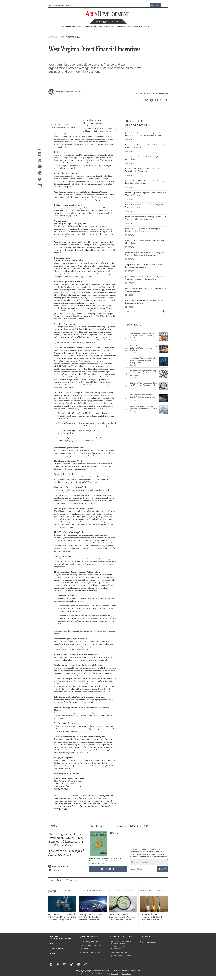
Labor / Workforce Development (91, 945)
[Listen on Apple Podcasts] (67, 866)
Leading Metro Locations (119, 952)
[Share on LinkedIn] (40, 154)
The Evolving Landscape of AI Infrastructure (66, 852)
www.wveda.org (63, 236)
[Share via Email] (40, 185)
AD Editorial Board (141, 26)
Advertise (69, 5)
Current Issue (56, 948)
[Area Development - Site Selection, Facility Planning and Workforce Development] (108, 14)
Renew (164, 6)
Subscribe (155, 5)
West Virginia (73, 37)
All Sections (165, 26)
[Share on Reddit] (40, 173)
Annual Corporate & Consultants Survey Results (121, 947)
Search (115, 22)
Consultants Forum (57, 5)
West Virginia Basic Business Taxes (63, 127)
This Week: (148, 855)
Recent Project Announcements (91, 952)
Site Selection (85, 949)
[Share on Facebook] (40, 166)
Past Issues (122, 826)
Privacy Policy (115, 974)
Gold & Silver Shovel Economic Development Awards (121, 942)
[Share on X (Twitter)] (40, 160)
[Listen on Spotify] (67, 870)
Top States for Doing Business (121, 956)
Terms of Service (126, 974)
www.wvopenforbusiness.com (67, 786)
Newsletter (55, 944)
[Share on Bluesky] (40, 179)
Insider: (147, 850)
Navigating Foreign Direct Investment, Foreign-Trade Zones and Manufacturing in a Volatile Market (66, 839)
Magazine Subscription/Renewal (60, 938)
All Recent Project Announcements (139, 312)
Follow (101, 22)
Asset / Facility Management (90, 942)
